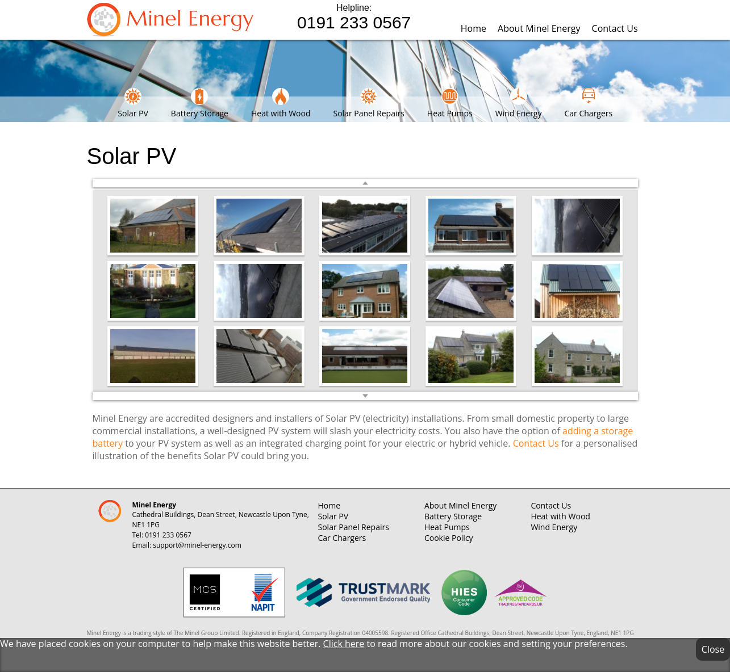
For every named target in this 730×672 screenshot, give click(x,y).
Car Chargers (588, 103)
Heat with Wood (281, 103)
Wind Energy (518, 103)
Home (473, 28)
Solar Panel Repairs (368, 103)
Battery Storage (199, 103)
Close (713, 649)
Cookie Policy (448, 537)
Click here (344, 643)
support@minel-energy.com (197, 545)
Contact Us (615, 28)
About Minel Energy (539, 28)
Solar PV (133, 103)
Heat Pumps (450, 103)
